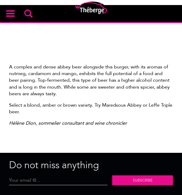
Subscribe (142, 180)
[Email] (58, 180)
